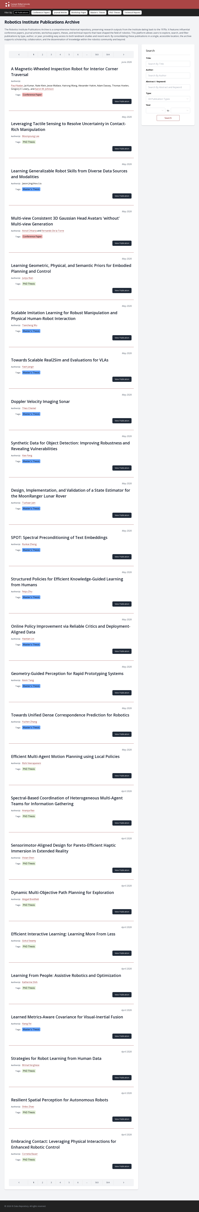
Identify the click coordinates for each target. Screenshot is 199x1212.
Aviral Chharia (29, 230)
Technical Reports (132, 12)
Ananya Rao (28, 810)
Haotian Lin (28, 638)
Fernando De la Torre (53, 230)
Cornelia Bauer (30, 1153)
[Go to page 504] (108, 54)
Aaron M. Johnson (44, 88)
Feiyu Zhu (27, 591)
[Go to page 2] (42, 54)
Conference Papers (41, 12)
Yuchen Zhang (29, 721)
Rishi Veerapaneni (31, 763)
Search (168, 117)
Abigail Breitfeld (30, 899)
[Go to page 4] (60, 54)
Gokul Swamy (29, 940)
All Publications (21, 12)
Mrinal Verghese (30, 1065)
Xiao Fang (27, 455)
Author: (149, 69)
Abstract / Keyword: (156, 81)
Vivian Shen (28, 857)
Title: (148, 58)
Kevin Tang (28, 680)
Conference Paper (32, 94)
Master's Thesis (31, 189)
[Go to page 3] (51, 54)
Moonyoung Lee (30, 136)
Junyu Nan (27, 277)
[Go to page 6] (78, 54)
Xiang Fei (26, 1023)
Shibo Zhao (28, 1106)
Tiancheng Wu (29, 325)
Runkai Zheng (29, 544)
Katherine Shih (29, 982)
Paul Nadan (17, 85)
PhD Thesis (29, 141)
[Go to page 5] (69, 54)
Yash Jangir (28, 366)
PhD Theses (114, 12)
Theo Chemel (29, 408)
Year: (148, 105)
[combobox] (155, 110)
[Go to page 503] (96, 54)
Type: (148, 93)
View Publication (122, 101)
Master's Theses (97, 12)
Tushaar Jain (28, 502)
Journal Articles (60, 12)
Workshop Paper (78, 12)
